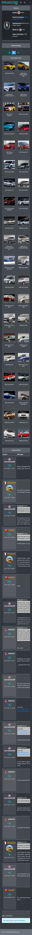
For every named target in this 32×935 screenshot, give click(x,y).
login (11, 920)
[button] (21, 2)
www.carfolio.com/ (23, 709)
